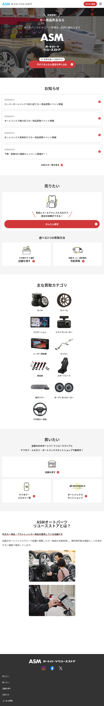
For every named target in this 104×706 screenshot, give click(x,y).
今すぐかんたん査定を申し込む (52, 63)
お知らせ (5, 694)
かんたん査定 (90, 4)
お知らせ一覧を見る (50, 164)
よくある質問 (7, 700)
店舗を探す (50, 472)
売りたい (5, 676)
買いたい (5, 682)
